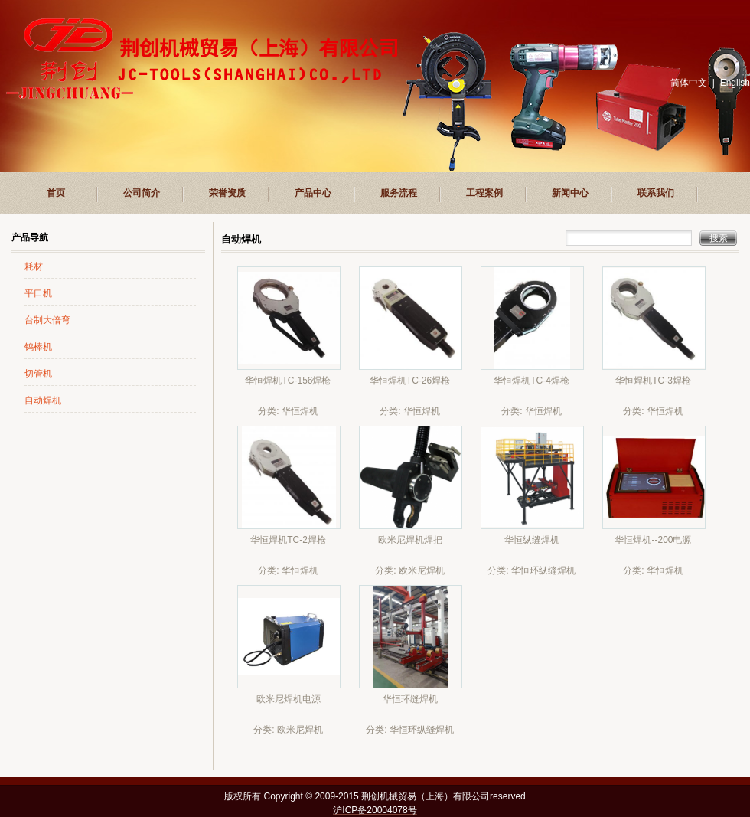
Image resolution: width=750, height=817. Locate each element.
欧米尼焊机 (422, 570)
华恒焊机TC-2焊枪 (288, 539)
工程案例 (484, 193)
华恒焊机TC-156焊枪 (288, 380)
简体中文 (688, 82)
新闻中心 (570, 193)
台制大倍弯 (47, 320)
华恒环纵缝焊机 (543, 570)
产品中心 (313, 193)
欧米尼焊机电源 (288, 699)
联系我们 (656, 193)
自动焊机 (42, 400)
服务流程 (398, 193)
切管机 (38, 373)
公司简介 (141, 193)
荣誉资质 (227, 193)
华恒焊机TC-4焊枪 (531, 380)
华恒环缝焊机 (410, 699)
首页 (56, 193)
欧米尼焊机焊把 (410, 539)
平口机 (38, 293)
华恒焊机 (300, 411)
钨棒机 (38, 347)
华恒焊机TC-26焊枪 (410, 380)
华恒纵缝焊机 (531, 539)
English (735, 82)
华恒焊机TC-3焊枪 (653, 380)
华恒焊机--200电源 (653, 539)
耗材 (33, 266)
